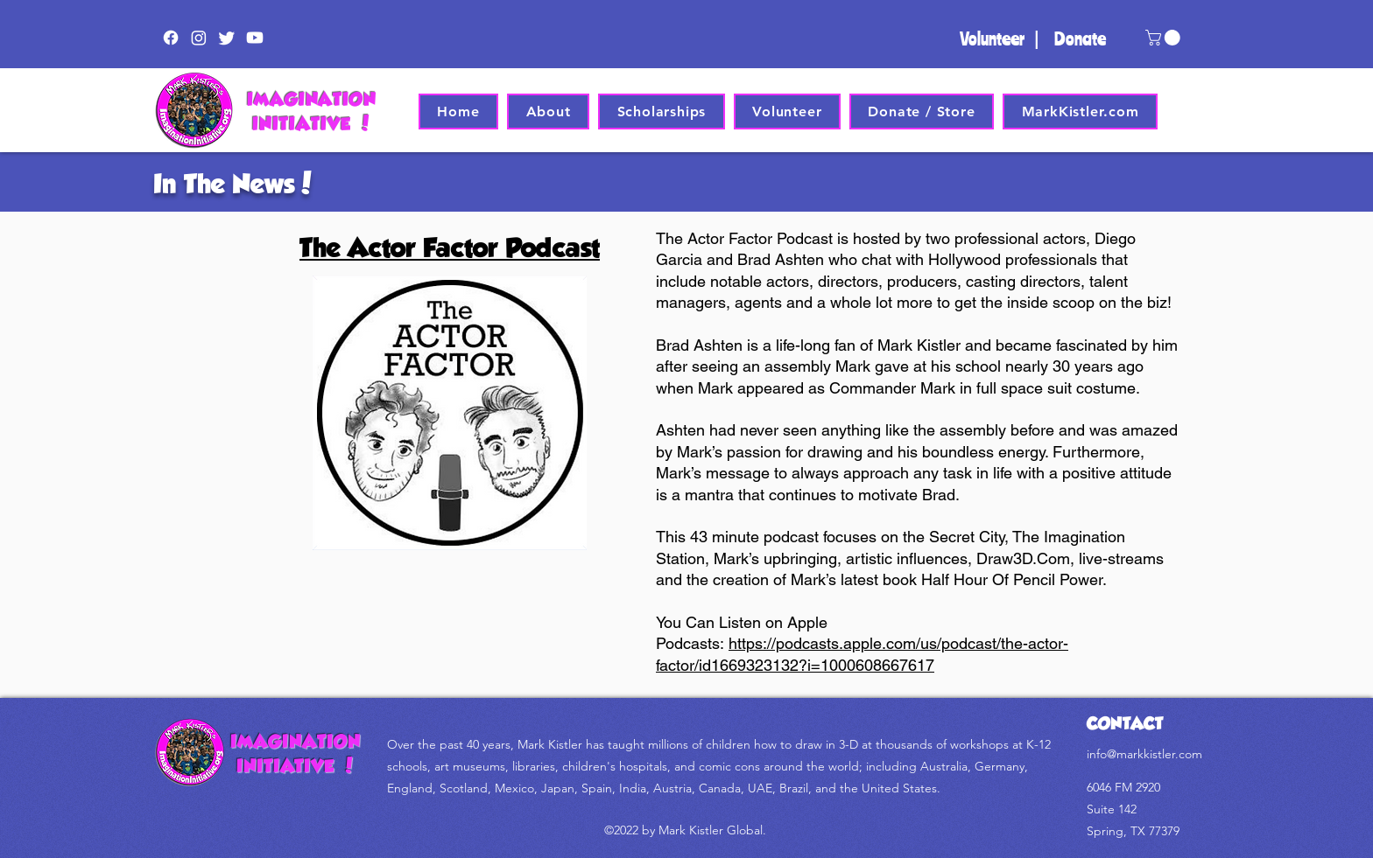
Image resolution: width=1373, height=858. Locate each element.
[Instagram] (198, 37)
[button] (1164, 37)
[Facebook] (170, 37)
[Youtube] (254, 37)
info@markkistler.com (1144, 754)
